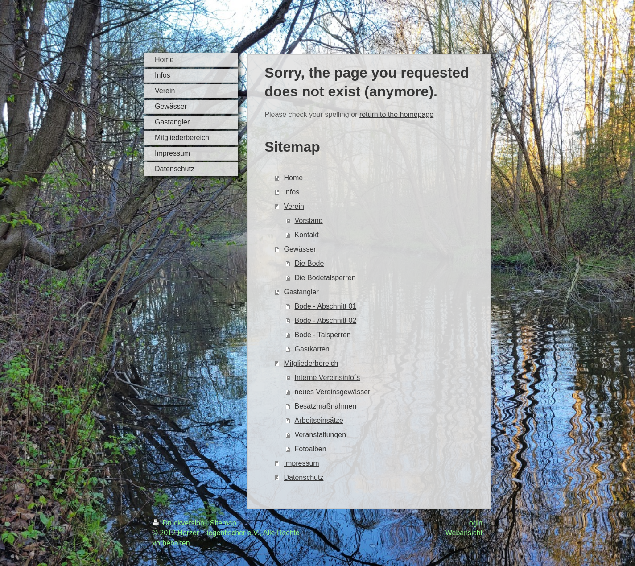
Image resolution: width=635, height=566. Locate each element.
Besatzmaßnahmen (326, 406)
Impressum (301, 463)
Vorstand (309, 220)
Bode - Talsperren (323, 335)
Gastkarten (312, 349)
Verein (294, 206)
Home (293, 178)
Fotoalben (310, 449)
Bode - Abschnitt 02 (326, 320)
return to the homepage (396, 114)
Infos (292, 192)
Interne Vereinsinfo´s (327, 377)
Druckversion (179, 523)
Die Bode (309, 263)
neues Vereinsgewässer (333, 392)
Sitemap (223, 523)
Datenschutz (304, 477)
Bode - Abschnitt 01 (326, 306)
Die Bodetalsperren (325, 277)
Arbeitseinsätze (319, 420)
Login (473, 523)
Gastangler (301, 292)
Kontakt (307, 235)
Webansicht (463, 533)
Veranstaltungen (320, 434)
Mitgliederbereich (311, 363)
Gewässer (300, 249)
